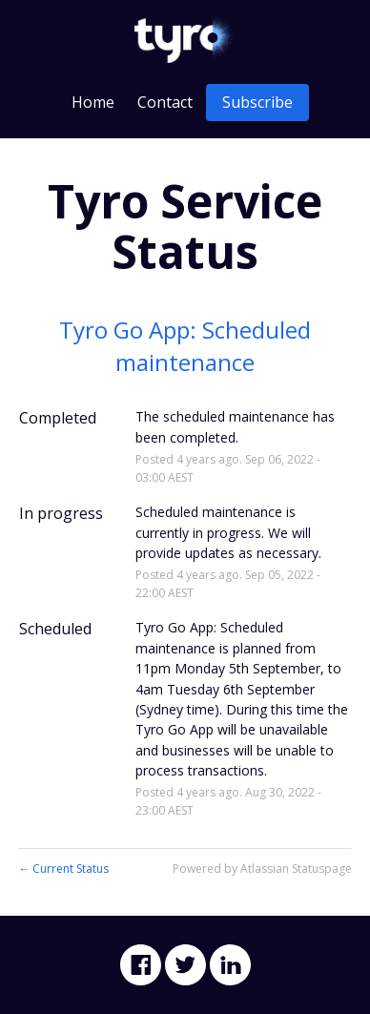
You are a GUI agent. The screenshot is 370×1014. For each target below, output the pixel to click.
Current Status (63, 868)
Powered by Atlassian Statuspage (262, 868)
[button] (257, 102)
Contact (165, 102)
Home (93, 102)
